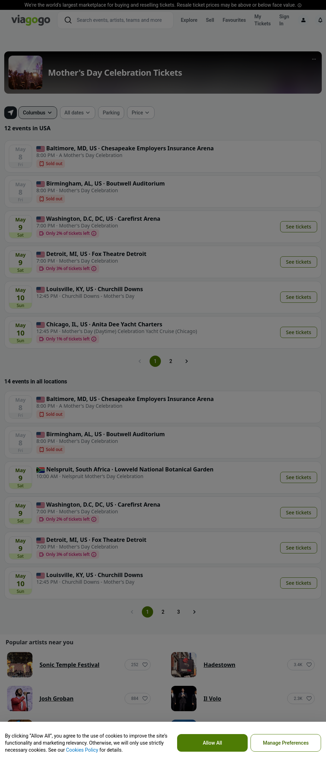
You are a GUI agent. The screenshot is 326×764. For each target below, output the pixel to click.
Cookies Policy (82, 750)
